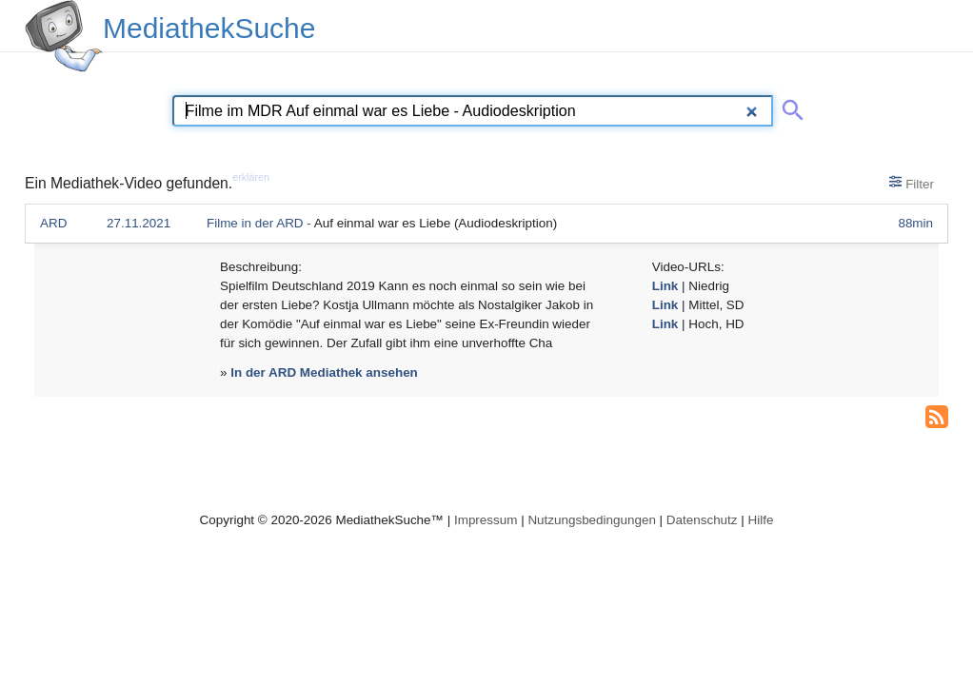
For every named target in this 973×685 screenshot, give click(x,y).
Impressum (485, 520)
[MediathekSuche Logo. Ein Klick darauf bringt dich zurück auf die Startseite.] (64, 36)
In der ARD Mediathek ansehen (324, 372)
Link (665, 286)
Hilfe (761, 520)
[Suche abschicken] (789, 106)
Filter (911, 182)
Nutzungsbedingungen (591, 520)
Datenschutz (702, 520)
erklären (250, 177)
